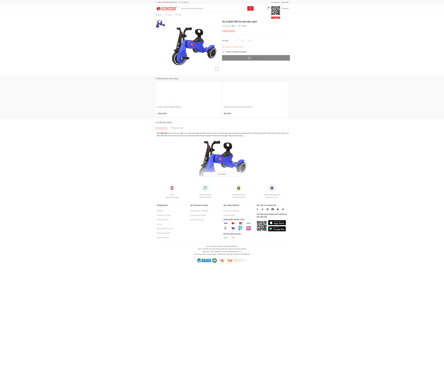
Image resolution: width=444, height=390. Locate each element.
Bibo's (233, 26)
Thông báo (283, 8)
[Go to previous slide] (156, 100)
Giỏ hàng (271, 8)
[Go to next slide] (289, 100)
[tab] (163, 128)
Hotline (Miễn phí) (166, 2)
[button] (194, 46)
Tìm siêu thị (184, 2)
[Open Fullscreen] (216, 68)
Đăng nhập (285, 2)
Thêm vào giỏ (256, 58)
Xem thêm (222, 174)
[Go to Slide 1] (160, 24)
